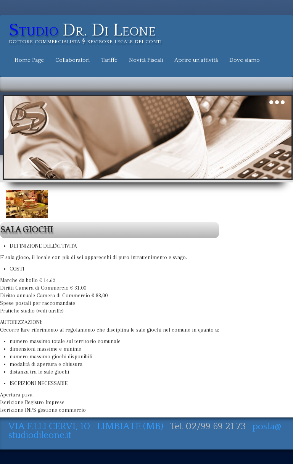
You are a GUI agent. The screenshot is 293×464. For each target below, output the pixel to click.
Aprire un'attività (196, 60)
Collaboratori (72, 60)
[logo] (88, 34)
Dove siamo (244, 60)
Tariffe (109, 60)
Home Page (29, 60)
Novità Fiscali (146, 60)
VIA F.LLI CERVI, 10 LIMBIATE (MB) (87, 426)
